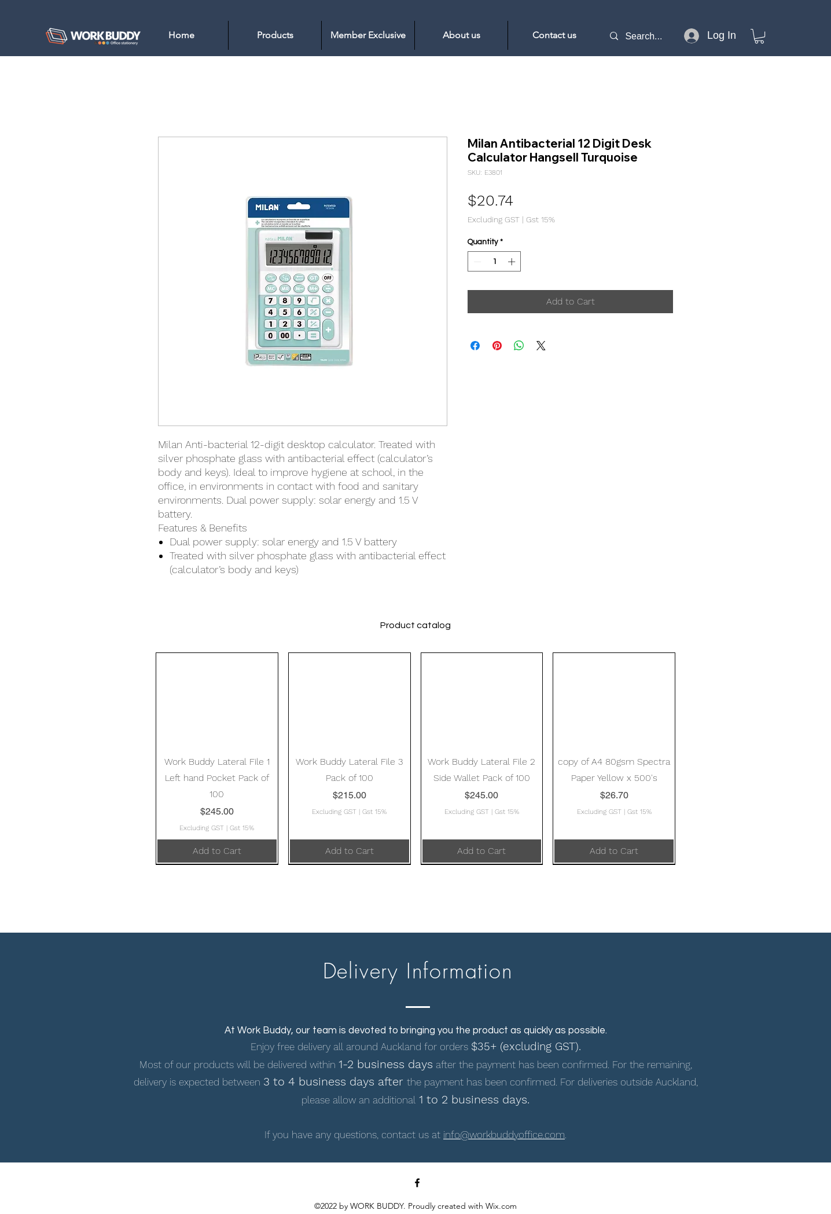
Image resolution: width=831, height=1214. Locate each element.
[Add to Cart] (217, 851)
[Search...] (649, 36)
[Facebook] (417, 1183)
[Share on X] (541, 346)
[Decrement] (476, 262)
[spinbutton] (494, 262)
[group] (415, 758)
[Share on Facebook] (475, 346)
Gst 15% (540, 219)
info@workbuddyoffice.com (504, 1134)
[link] (759, 36)
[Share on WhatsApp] (519, 346)
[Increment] (513, 262)
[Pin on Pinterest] (497, 346)
